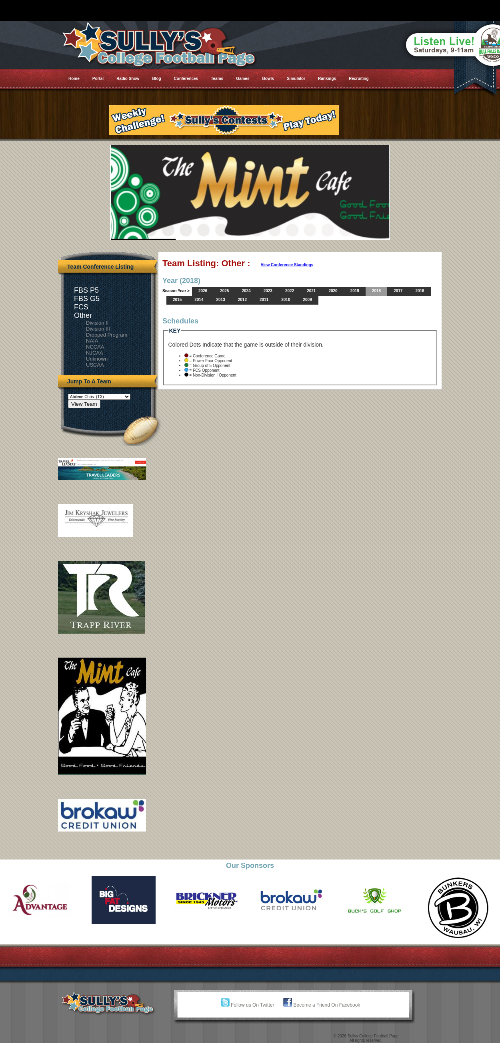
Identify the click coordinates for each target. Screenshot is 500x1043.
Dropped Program (106, 335)
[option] (42, 900)
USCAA (95, 365)
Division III (98, 329)
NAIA (92, 341)
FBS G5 (87, 299)
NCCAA (95, 347)
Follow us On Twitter (247, 1005)
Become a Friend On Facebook (321, 1005)
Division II (97, 323)
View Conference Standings (287, 265)
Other (83, 315)
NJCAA (94, 353)
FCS (81, 307)
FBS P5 (86, 290)
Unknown (97, 359)
